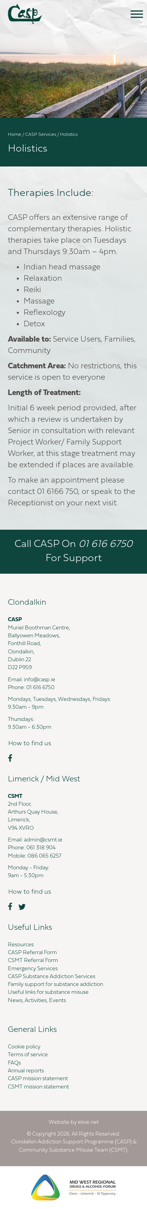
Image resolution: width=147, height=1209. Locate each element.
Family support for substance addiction (55, 985)
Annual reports (26, 1071)
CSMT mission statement (38, 1087)
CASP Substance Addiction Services (51, 977)
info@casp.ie (39, 680)
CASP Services (40, 134)
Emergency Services (33, 969)
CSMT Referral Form (33, 961)
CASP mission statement (38, 1079)
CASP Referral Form (32, 953)
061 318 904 (41, 848)
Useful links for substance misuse (48, 992)
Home (14, 134)
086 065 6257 (44, 856)
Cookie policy (24, 1047)
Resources (21, 945)
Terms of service (28, 1055)
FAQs (14, 1063)
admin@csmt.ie (43, 840)
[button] (29, 744)
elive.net (88, 1122)
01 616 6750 (40, 688)
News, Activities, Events (37, 1001)
